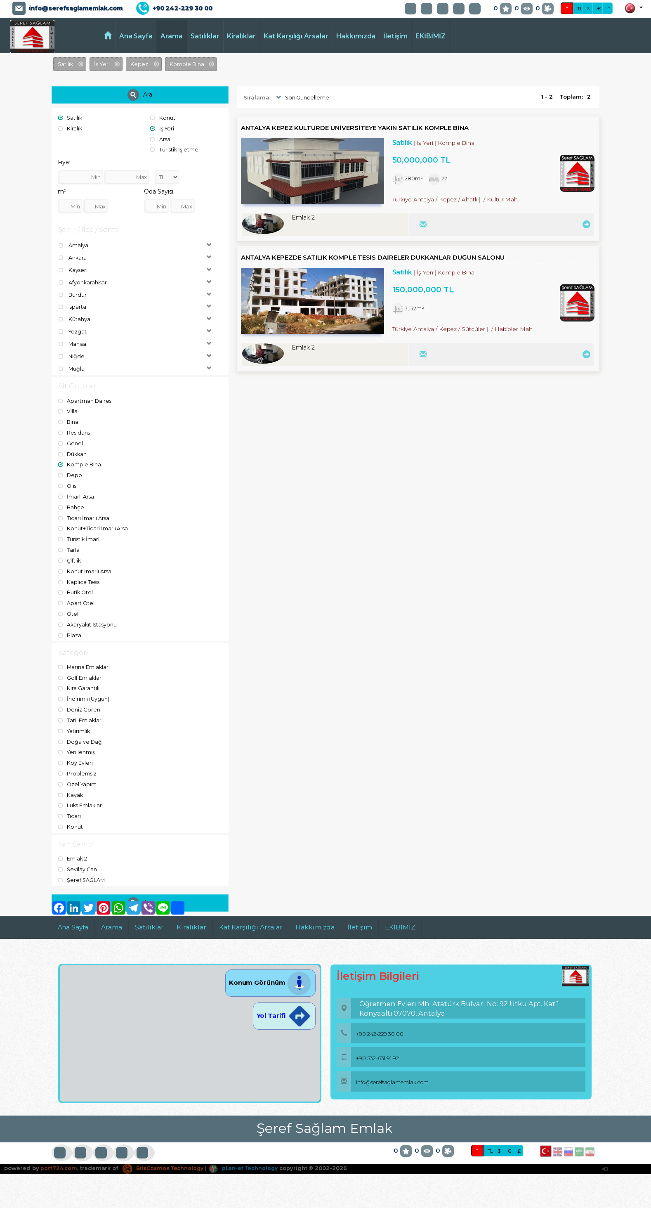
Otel (69, 611)
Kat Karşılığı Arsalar (296, 36)
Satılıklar (205, 36)
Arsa (160, 138)
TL (580, 8)
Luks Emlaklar (81, 801)
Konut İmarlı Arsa (85, 568)
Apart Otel (76, 600)
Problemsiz (77, 769)
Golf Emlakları (81, 674)
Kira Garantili (79, 685)
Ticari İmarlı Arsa (84, 516)
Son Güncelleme (302, 98)
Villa (68, 410)
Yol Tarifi (284, 1010)
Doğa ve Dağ (80, 738)
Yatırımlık (75, 727)
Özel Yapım (78, 780)
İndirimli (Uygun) (84, 695)
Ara (139, 95)
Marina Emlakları (84, 664)
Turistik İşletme (174, 149)
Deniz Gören (79, 706)
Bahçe (71, 505)
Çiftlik (70, 558)
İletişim (395, 36)
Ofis (68, 484)
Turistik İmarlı (80, 537)
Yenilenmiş (77, 748)
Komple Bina (80, 463)
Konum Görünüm (270, 977)
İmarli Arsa (76, 495)
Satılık (71, 117)
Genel (71, 442)
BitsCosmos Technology (165, 1163)
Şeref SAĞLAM (82, 875)
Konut (163, 117)
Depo (70, 473)
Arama (171, 36)
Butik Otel (76, 589)
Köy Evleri (75, 759)
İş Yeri (162, 128)
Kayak (71, 790)
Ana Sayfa (136, 36)
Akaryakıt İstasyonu (88, 621)
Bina (69, 421)
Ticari (70, 811)
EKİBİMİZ (430, 36)
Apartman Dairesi (86, 400)
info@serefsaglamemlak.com (76, 8)
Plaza (70, 632)
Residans (75, 431)
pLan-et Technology (249, 1163)
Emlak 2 (73, 854)
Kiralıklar (241, 36)
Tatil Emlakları (81, 716)
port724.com (58, 1163)
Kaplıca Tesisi (80, 579)
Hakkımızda (356, 36)
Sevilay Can (78, 864)
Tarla (69, 547)
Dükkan (73, 452)
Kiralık (70, 128)
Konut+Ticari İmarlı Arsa (93, 526)
